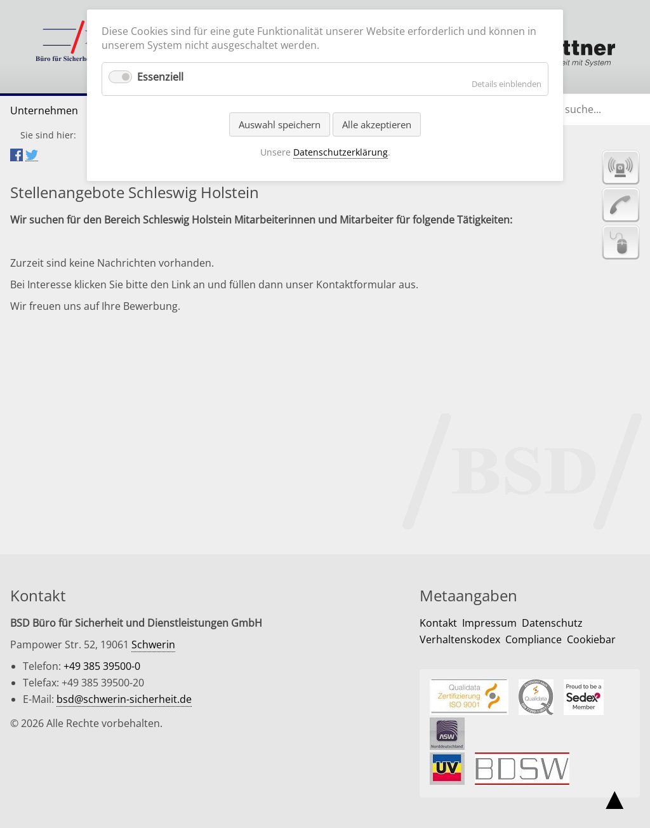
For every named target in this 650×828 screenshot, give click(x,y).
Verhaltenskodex (460, 639)
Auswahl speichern (280, 124)
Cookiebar (591, 639)
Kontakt (438, 623)
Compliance (533, 639)
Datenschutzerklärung (340, 152)
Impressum (489, 623)
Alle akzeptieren (376, 124)
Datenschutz (552, 623)
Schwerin (153, 644)
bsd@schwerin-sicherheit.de (124, 699)
